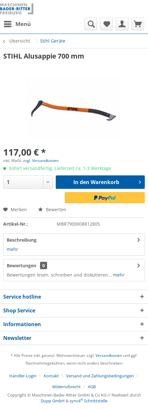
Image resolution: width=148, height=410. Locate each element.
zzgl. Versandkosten (41, 160)
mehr (12, 249)
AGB (92, 387)
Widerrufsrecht (66, 387)
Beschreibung (22, 240)
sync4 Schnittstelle (88, 401)
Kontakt (51, 376)
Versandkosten (108, 355)
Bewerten (52, 209)
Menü (17, 23)
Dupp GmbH (53, 401)
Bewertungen (21, 265)
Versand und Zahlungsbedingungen (100, 376)
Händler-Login (23, 376)
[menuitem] (17, 24)
